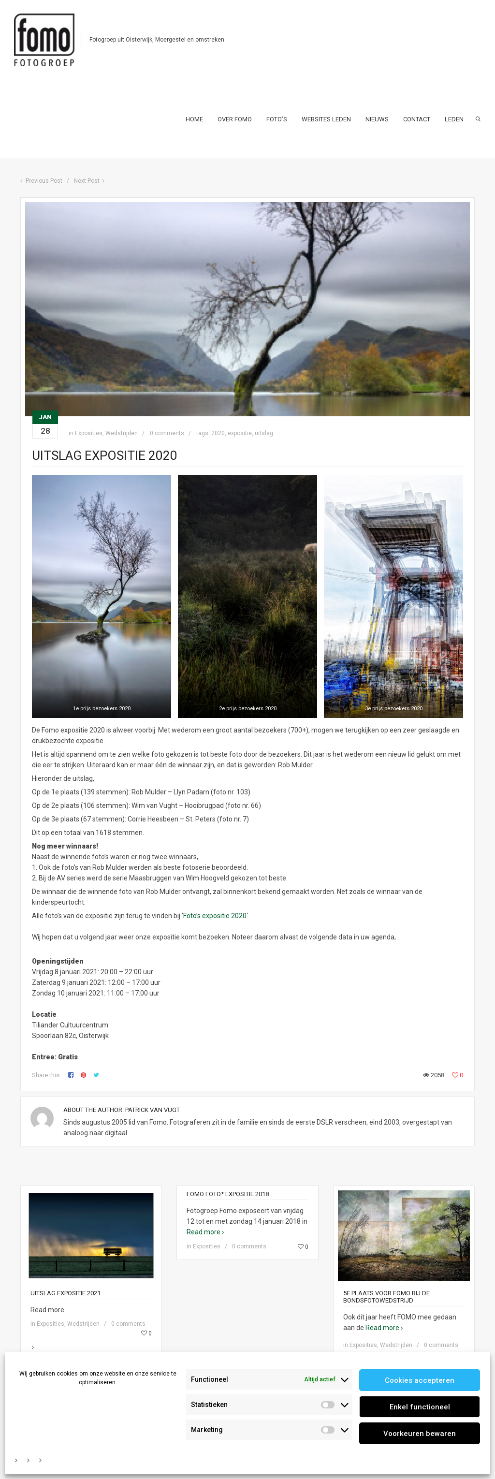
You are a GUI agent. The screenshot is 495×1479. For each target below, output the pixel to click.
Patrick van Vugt (152, 1109)
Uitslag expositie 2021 (65, 1293)
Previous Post (44, 180)
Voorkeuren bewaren (419, 1433)
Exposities (88, 433)
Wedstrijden (121, 433)
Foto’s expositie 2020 (215, 916)
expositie (240, 433)
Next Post (87, 180)
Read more (91, 1324)
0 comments (167, 433)
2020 (218, 433)
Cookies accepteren (419, 1380)
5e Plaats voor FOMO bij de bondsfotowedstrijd (386, 1296)
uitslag (264, 433)
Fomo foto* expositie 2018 (228, 1194)
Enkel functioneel (420, 1407)
